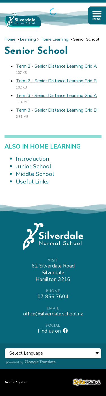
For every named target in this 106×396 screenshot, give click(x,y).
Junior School (33, 166)
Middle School (35, 174)
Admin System (17, 382)
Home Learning (55, 39)
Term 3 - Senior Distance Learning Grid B (56, 110)
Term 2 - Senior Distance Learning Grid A (56, 66)
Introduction (32, 159)
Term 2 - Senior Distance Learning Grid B (56, 81)
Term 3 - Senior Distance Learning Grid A (56, 95)
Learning (28, 39)
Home (10, 39)
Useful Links (32, 181)
